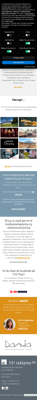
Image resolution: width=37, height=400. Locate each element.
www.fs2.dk (6, 377)
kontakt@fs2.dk (13, 384)
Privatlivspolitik (30, 395)
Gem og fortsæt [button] (18, 62)
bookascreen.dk (23, 258)
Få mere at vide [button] (19, 58)
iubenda (33, 66)
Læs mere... (18, 87)
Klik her (7, 166)
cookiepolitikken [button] (29, 13)
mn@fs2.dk (23, 328)
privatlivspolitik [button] (6, 8)
